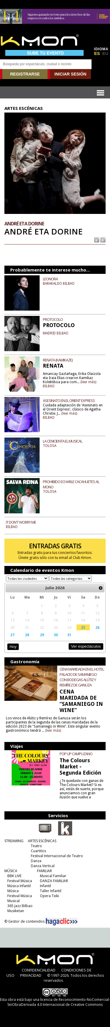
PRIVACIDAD (30, 975)
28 (27, 634)
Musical (13, 900)
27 (12, 634)
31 (69, 634)
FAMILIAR (44, 870)
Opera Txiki (49, 895)
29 (42, 634)
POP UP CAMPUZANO (76, 753)
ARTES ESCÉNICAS (42, 840)
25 (83, 627)
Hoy (13, 646)
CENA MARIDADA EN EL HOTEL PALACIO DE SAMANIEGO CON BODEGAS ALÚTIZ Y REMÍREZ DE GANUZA (82, 677)
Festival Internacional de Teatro (57, 855)
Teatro (36, 845)
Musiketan (15, 910)
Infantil (45, 885)
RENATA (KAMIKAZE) (57, 360)
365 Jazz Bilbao (20, 905)
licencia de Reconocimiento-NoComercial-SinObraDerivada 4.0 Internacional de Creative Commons (58, 1002)
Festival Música (19, 880)
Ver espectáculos (86, 646)
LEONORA (50, 279)
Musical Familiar (53, 875)
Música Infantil (19, 885)
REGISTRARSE (25, 74)
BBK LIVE (14, 875)
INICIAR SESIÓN (71, 74)
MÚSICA (10, 870)
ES (97, 53)
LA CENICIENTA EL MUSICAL (62, 441)
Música (13, 890)
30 (56, 634)
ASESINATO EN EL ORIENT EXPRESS (69, 400)
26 (97, 627)
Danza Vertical (43, 865)
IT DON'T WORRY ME (21, 522)
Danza (36, 860)
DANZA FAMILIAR (54, 880)
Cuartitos (38, 850)
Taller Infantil (50, 890)
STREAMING (13, 840)
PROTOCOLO (53, 319)
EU (105, 53)
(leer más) (88, 382)
